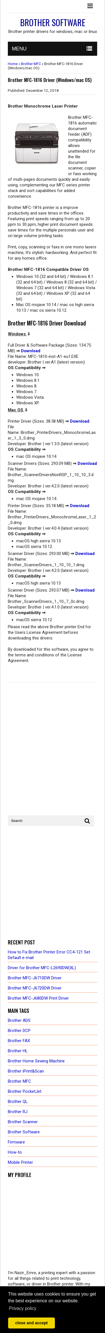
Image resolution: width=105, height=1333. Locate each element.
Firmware (16, 1142)
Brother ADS (19, 1020)
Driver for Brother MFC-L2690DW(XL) (42, 967)
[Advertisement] (52, 883)
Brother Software (52, 22)
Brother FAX (19, 1040)
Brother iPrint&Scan (26, 1071)
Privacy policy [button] (22, 1308)
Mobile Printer (20, 1162)
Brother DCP (19, 1030)
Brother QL (18, 1101)
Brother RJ (17, 1111)
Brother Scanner (23, 1121)
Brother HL (18, 1050)
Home (13, 64)
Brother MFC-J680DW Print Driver (38, 998)
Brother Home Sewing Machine (36, 1061)
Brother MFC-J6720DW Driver (35, 988)
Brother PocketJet (24, 1091)
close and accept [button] (31, 1323)
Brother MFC (31, 64)
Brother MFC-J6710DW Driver (35, 977)
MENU (19, 49)
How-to (15, 1152)
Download (30, 350)
